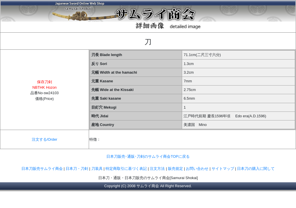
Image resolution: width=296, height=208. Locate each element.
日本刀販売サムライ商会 (42, 168)
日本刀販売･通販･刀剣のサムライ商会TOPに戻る (147, 156)
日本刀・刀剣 (77, 168)
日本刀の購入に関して (256, 168)
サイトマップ (223, 168)
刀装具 (97, 168)
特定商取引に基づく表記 (126, 168)
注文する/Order (44, 139)
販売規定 (176, 168)
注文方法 (157, 168)
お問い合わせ (197, 168)
